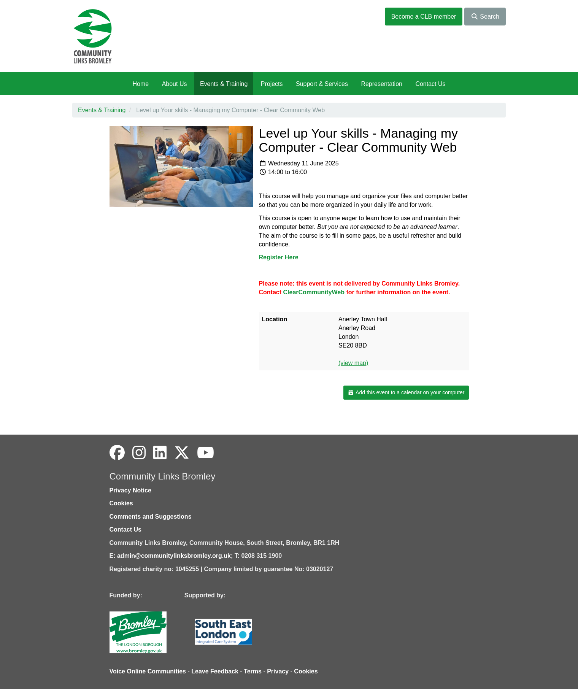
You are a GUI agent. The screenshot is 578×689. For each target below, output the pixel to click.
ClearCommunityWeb (314, 292)
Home (140, 84)
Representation (381, 84)
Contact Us (430, 84)
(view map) (353, 363)
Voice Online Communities (148, 671)
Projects (272, 84)
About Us (174, 84)
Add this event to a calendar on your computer (406, 392)
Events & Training (224, 84)
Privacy (278, 671)
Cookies (121, 503)
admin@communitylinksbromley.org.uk (174, 555)
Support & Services (322, 84)
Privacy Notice (130, 490)
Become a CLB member (423, 16)
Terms (253, 671)
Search (485, 16)
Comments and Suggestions (151, 516)
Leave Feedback (214, 671)
